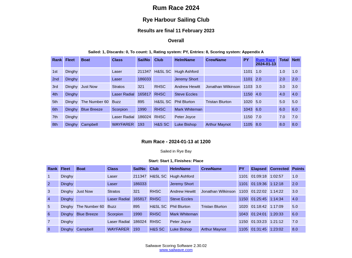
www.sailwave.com (176, 250)
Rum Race (265, 60)
